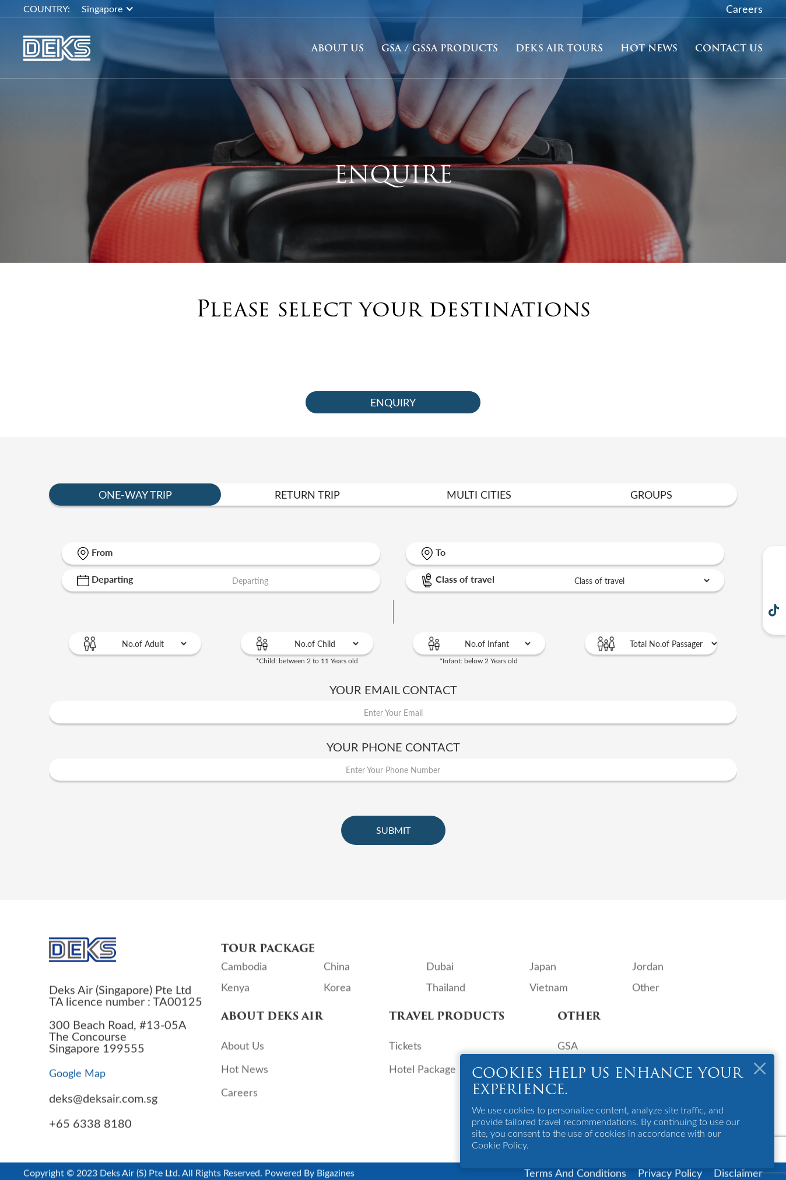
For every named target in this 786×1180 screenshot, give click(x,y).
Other (645, 996)
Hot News (649, 48)
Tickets (405, 1054)
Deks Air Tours (559, 48)
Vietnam (548, 996)
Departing (112, 579)
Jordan (648, 975)
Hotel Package (422, 1078)
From (102, 552)
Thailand (445, 996)
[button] (114, 9)
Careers (744, 9)
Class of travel (465, 579)
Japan (542, 975)
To (440, 552)
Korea (337, 996)
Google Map (77, 1081)
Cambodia (244, 975)
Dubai (440, 975)
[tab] (393, 402)
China (337, 975)
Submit (393, 830)
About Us (337, 48)
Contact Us (729, 48)
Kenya (235, 996)
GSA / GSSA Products (439, 48)
